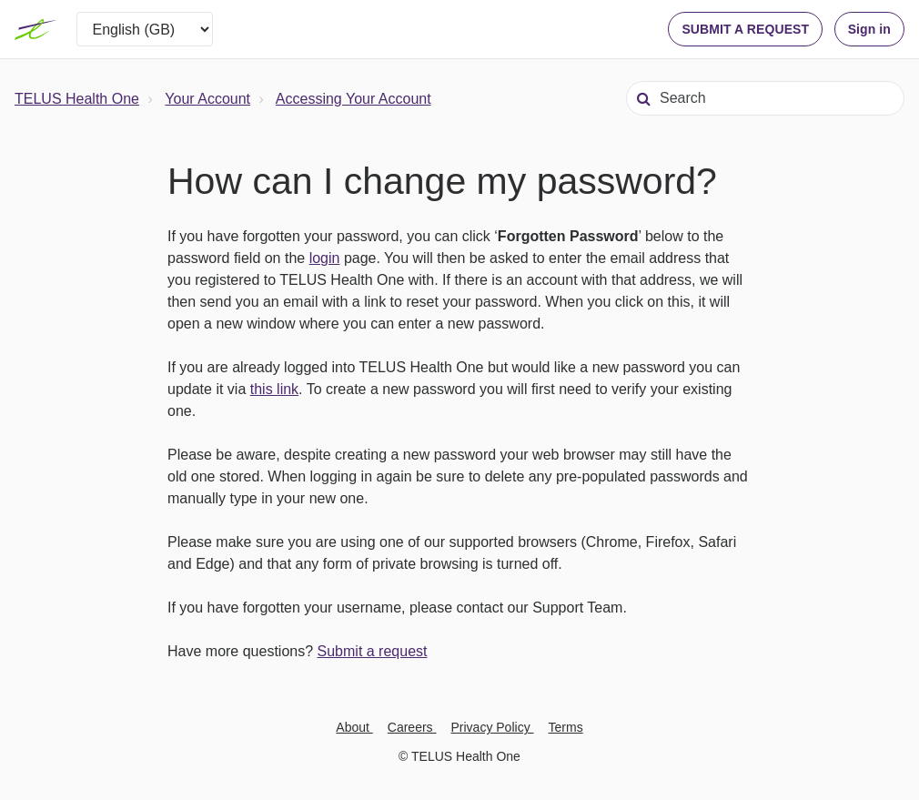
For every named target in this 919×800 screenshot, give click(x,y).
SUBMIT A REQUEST (745, 29)
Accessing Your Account (353, 98)
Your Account (207, 98)
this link (274, 389)
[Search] (765, 98)
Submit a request (373, 651)
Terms (566, 727)
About (354, 727)
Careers (412, 727)
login (324, 258)
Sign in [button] (869, 29)
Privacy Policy (492, 727)
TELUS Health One (77, 98)
